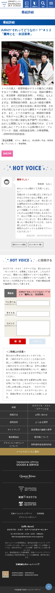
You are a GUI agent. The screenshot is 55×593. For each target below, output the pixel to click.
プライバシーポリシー (27, 517)
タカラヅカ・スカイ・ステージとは (41, 407)
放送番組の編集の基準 (41, 429)
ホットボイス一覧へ (35, 244)
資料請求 (14, 422)
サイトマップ (14, 429)
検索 (14, 407)
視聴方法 (14, 414)
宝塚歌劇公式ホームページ (26, 564)
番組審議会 (14, 437)
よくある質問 (41, 422)
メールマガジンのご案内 (27, 451)
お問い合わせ (41, 414)
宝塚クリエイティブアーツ (21, 514)
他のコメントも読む (19, 244)
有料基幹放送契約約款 (41, 444)
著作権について (41, 437)
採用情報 (40, 514)
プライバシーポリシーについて (14, 444)
